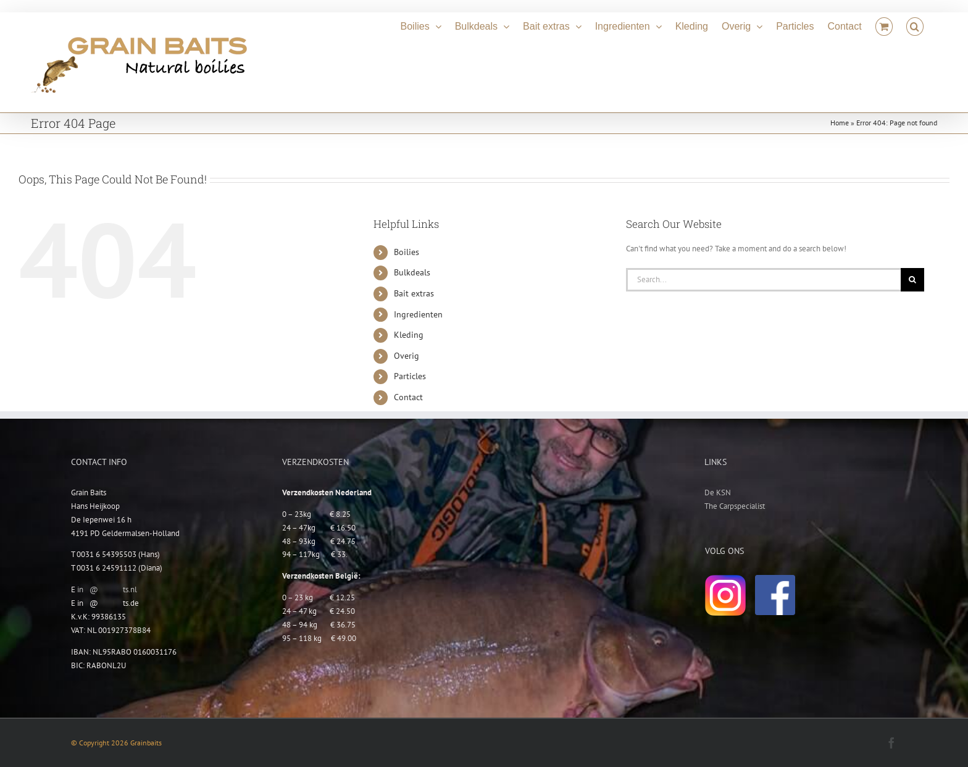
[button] (915, 24)
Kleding (409, 334)
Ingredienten (418, 314)
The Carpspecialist (734, 506)
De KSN (717, 492)
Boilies (406, 252)
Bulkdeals (412, 272)
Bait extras (414, 293)
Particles (410, 376)
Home (839, 122)
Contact (408, 397)
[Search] (912, 279)
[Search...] (763, 279)
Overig (406, 355)
